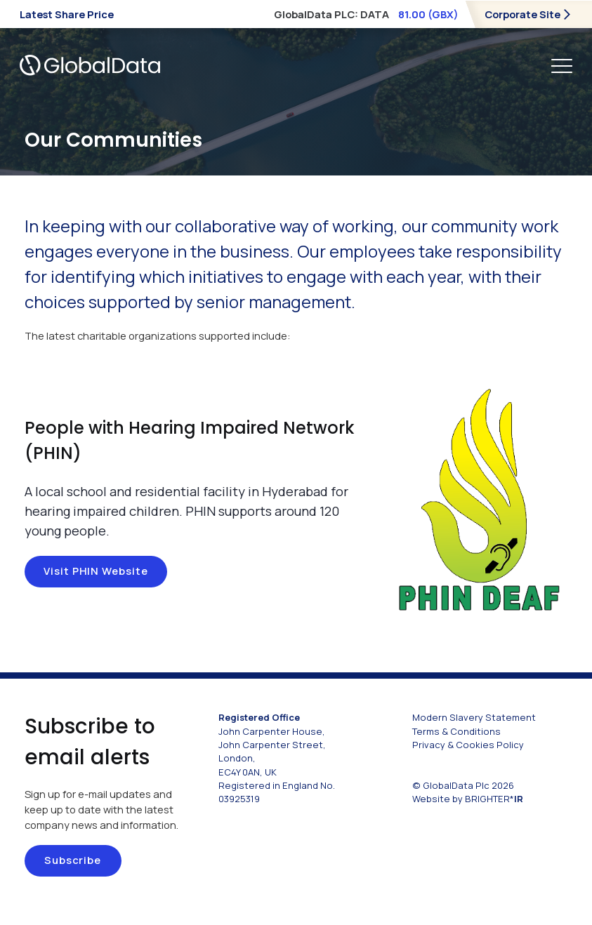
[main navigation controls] (561, 65)
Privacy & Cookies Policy (468, 744)
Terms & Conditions (456, 731)
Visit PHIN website (96, 571)
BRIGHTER (494, 798)
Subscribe (72, 860)
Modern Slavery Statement (474, 717)
